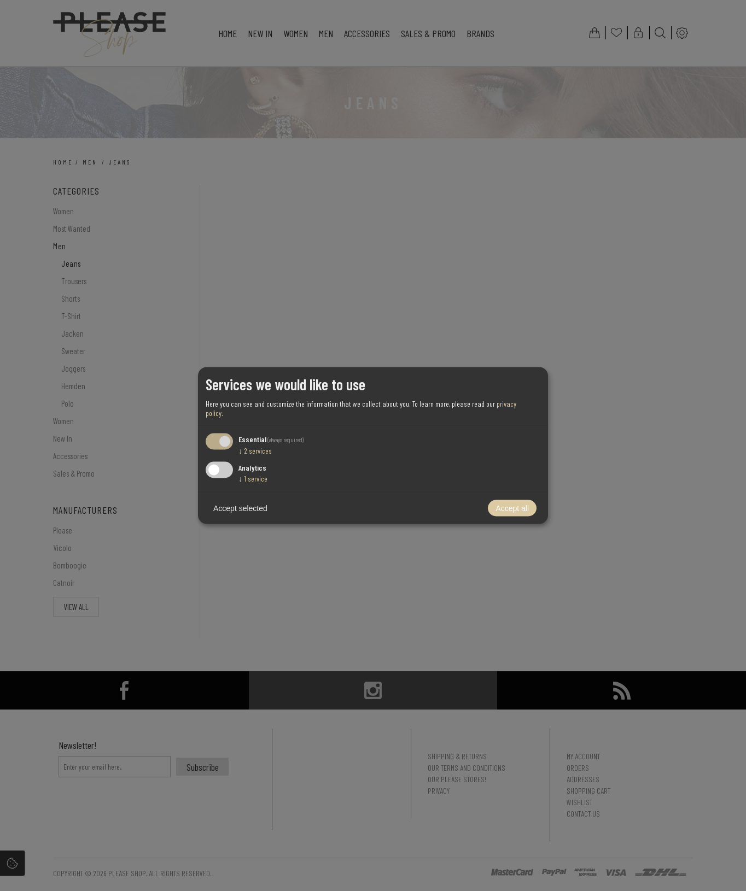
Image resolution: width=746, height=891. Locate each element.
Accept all (512, 508)
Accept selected (240, 508)
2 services (255, 450)
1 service (252, 478)
